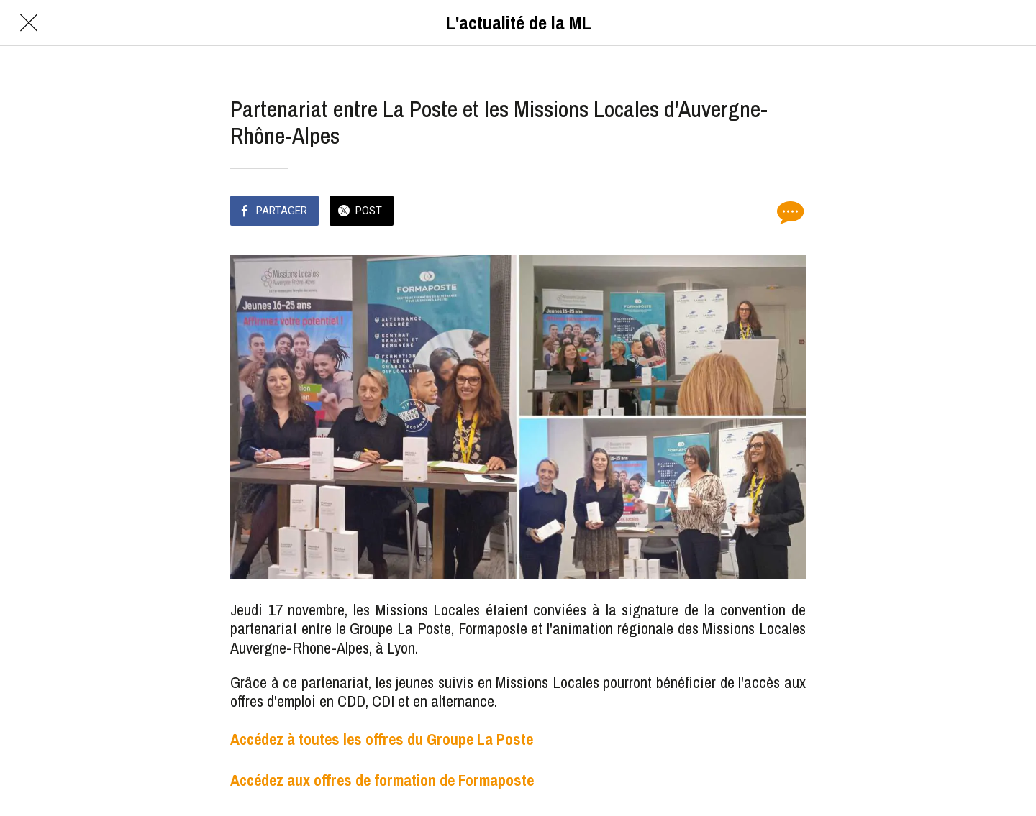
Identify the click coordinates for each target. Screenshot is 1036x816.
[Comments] (788, 212)
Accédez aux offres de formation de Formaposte (382, 780)
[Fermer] (28, 23)
